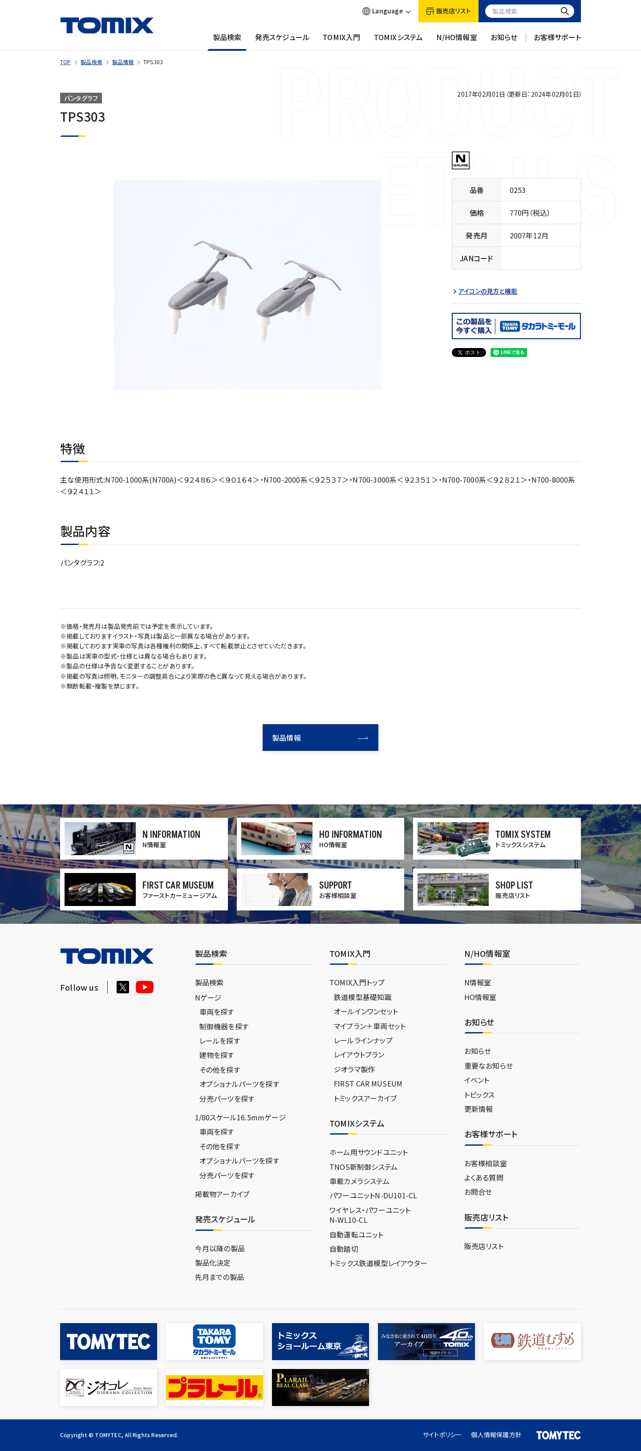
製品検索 (227, 41)
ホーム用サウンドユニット (368, 1152)
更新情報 (478, 1108)
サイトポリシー (442, 1434)
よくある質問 (483, 1177)
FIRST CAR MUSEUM (368, 1083)
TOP (65, 62)
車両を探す (216, 1011)
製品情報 (123, 62)
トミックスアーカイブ (365, 1098)
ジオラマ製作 (354, 1069)
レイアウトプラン (359, 1054)
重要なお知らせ (488, 1065)
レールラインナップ (363, 1040)
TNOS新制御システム (363, 1166)
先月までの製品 (219, 1276)
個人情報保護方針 (496, 1434)
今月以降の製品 (220, 1248)
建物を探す (216, 1054)
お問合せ (478, 1191)
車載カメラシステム (359, 1181)
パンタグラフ (81, 98)
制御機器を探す (223, 1026)
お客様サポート (557, 41)
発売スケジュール (282, 41)
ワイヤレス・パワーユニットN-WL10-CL (370, 1215)
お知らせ (504, 41)
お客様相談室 (485, 1163)
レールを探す (219, 1040)
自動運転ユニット (356, 1234)
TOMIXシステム (399, 41)
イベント (477, 1079)
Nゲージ (208, 997)
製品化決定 (213, 1262)
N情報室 (477, 982)
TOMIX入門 (341, 41)
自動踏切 (343, 1248)
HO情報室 (480, 997)
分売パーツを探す (227, 1098)
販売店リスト (483, 1246)
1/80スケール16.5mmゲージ (240, 1117)
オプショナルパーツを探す (239, 1083)
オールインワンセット (366, 1011)
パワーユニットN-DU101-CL (373, 1195)
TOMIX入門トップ (357, 982)
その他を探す (219, 1069)
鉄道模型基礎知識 (363, 997)
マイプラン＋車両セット (370, 1026)
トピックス (479, 1094)
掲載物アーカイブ (222, 1194)
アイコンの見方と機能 (487, 291)
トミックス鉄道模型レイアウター (378, 1263)
